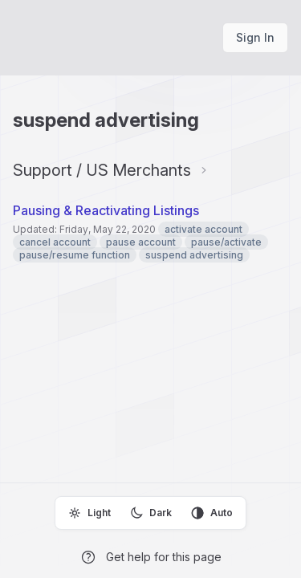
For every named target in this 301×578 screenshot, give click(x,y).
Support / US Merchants (102, 170)
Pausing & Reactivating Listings (106, 210)
